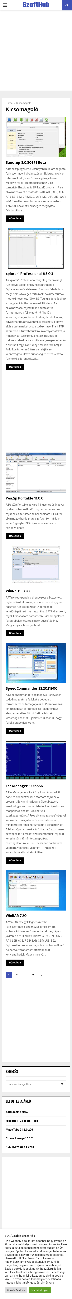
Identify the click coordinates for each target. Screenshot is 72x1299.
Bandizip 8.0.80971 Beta (26, 162)
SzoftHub (36, 5)
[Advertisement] (36, 50)
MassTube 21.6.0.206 (19, 1129)
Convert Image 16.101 (20, 1138)
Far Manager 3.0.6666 (24, 786)
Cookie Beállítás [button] (16, 1290)
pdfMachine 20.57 (17, 1111)
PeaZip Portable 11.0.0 (24, 498)
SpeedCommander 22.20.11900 (31, 688)
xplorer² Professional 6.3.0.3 (29, 273)
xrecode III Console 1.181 (22, 1120)
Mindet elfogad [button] (40, 1290)
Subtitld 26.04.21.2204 (20, 1147)
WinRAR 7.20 (16, 915)
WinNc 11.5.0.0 (18, 591)
